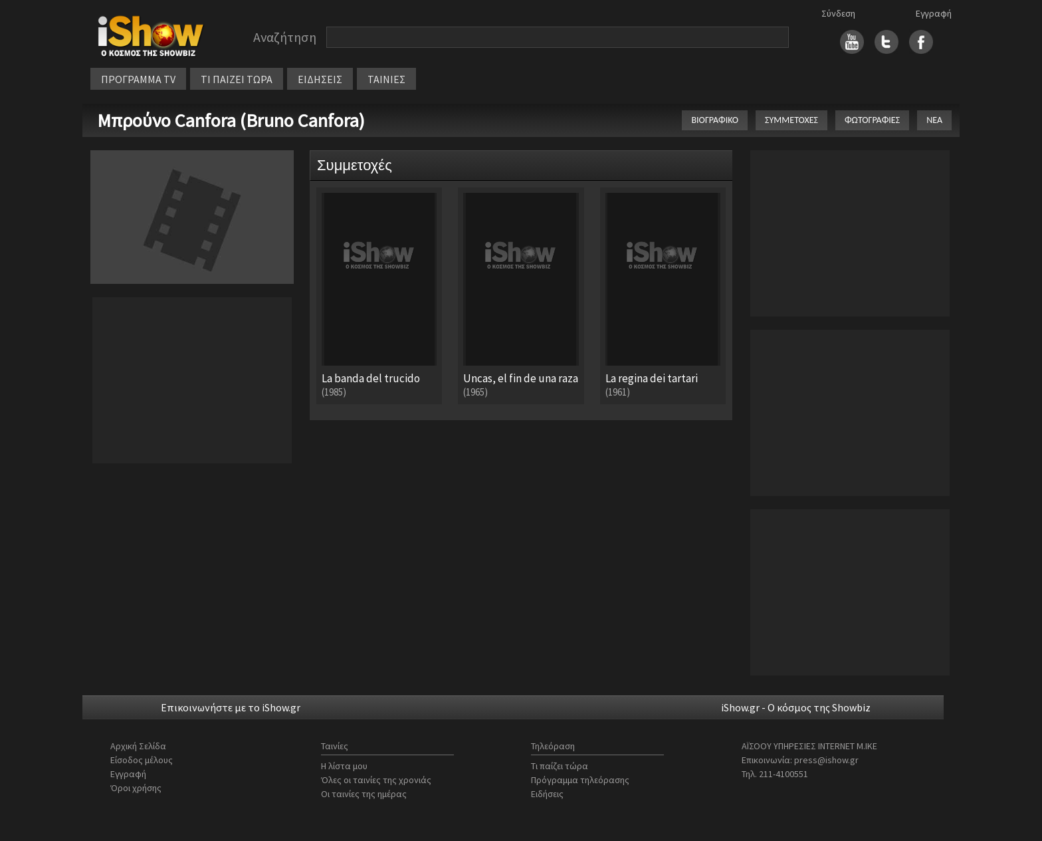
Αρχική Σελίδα (138, 746)
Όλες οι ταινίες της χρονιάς (376, 780)
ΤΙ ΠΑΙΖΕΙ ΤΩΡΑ (236, 79)
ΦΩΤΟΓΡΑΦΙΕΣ (872, 120)
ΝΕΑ (934, 120)
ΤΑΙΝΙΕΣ (386, 79)
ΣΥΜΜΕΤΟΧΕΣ (791, 120)
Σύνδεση (838, 13)
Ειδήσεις (547, 794)
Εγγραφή (934, 13)
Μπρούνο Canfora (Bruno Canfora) (231, 120)
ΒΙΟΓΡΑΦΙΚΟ (714, 120)
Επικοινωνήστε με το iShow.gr (230, 707)
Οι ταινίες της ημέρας (364, 794)
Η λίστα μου (344, 766)
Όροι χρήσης (135, 788)
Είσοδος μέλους (141, 760)
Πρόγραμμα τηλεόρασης (580, 780)
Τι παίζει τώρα (559, 766)
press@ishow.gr (826, 760)
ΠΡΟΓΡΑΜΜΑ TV (138, 79)
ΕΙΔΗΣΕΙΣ (320, 79)
